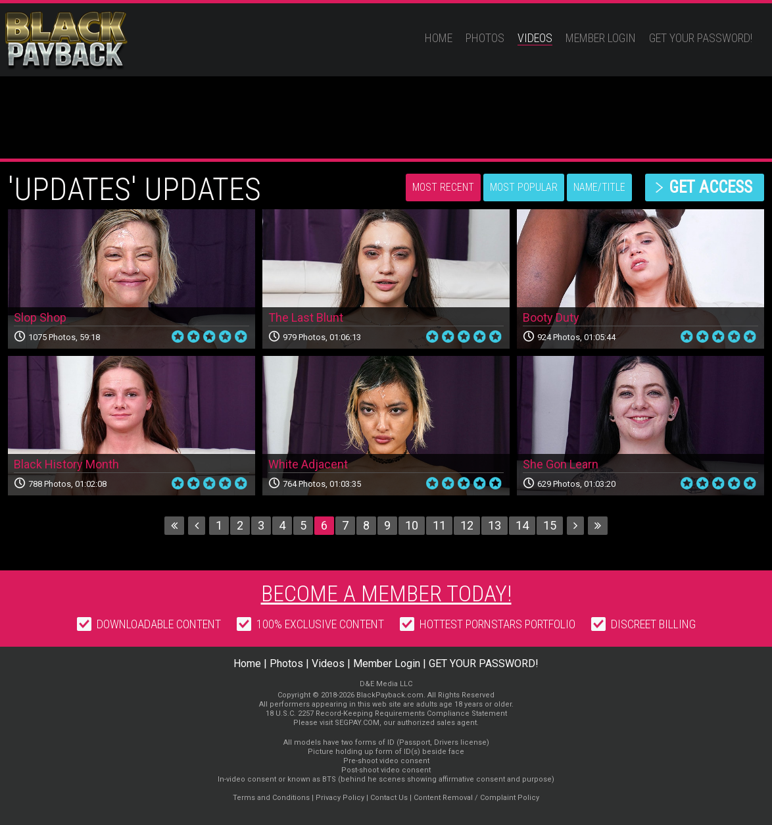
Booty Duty (551, 317)
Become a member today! (386, 593)
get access (710, 187)
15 (549, 525)
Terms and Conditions (271, 797)
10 (411, 525)
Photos (485, 38)
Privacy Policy (340, 797)
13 (494, 525)
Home (438, 38)
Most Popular (524, 187)
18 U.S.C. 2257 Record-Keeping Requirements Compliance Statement (386, 713)
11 (439, 525)
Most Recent (443, 187)
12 (466, 525)
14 (522, 525)
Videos (535, 38)
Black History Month (66, 464)
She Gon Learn (560, 464)
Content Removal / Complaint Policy (476, 797)
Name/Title (599, 187)
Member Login (601, 38)
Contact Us (389, 797)
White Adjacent (308, 464)
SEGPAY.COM (357, 722)
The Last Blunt (305, 317)
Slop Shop (40, 317)
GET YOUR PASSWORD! (700, 38)
